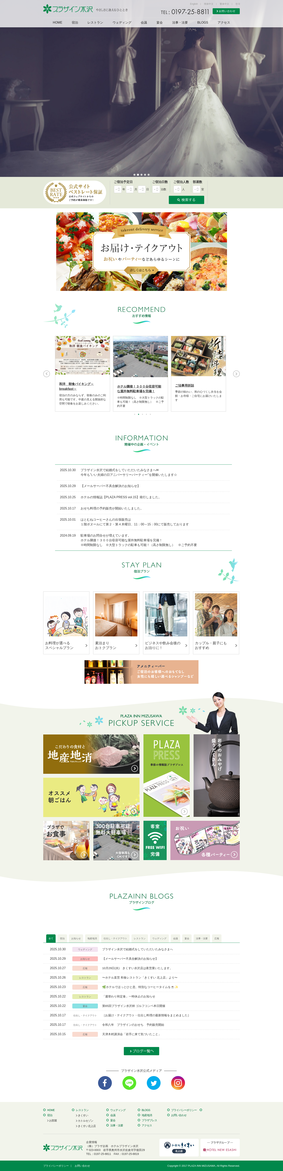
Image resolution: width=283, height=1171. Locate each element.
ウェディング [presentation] (159, 938)
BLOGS (202, 22)
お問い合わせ (179, 1115)
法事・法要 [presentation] (202, 938)
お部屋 (53, 1120)
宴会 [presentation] (187, 938)
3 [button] (142, 414)
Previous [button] (46, 373)
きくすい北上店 (87, 1126)
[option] (82, 374)
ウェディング (122, 22)
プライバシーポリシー (184, 1110)
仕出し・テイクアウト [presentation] (115, 938)
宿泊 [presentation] (62, 938)
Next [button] (236, 373)
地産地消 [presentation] (92, 938)
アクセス (224, 22)
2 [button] (139, 414)
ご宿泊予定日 (123, 182)
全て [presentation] (51, 938)
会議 (144, 22)
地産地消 (147, 1115)
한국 (237, 4)
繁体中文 (224, 4)
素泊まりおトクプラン (105, 645)
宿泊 (75, 22)
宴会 (159, 22)
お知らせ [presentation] (76, 938)
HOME (57, 22)
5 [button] (150, 414)
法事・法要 (180, 22)
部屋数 (197, 182)
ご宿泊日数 (160, 182)
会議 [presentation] (175, 938)
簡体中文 (208, 4)
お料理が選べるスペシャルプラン (59, 645)
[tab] (51, 938)
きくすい (83, 1115)
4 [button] (146, 414)
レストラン (95, 22)
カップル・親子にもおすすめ (211, 645)
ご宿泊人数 (181, 182)
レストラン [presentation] (140, 938)
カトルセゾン (85, 1120)
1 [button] (135, 414)
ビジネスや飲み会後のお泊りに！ (162, 645)
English (194, 4)
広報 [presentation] (216, 938)
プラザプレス (149, 1120)
